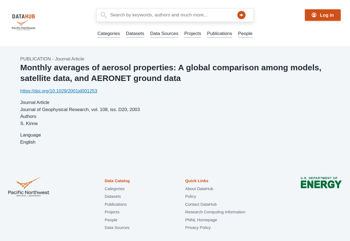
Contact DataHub (201, 204)
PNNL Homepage (201, 219)
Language (30, 135)
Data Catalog (117, 180)
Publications (219, 33)
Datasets (135, 33)
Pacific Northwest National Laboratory (28, 187)
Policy (190, 196)
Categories (108, 33)
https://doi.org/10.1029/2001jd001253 (58, 91)
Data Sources (164, 33)
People (245, 33)
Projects (192, 33)
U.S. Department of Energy (321, 187)
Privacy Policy (198, 227)
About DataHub (199, 188)
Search (241, 15)
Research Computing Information (215, 212)
